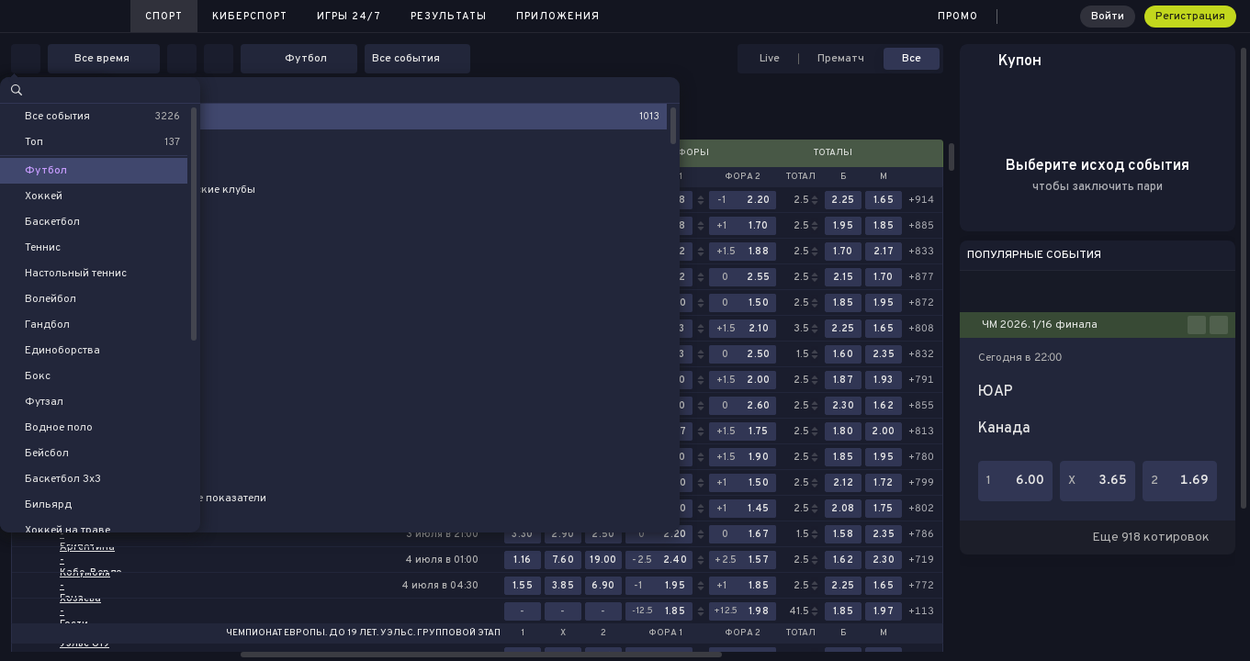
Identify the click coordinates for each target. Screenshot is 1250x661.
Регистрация (1190, 16)
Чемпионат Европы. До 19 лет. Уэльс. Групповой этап (363, 633)
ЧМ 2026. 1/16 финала (1040, 325)
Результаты (449, 16)
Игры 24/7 (349, 16)
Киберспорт (249, 16)
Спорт (164, 16)
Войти (1107, 16)
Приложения (558, 16)
